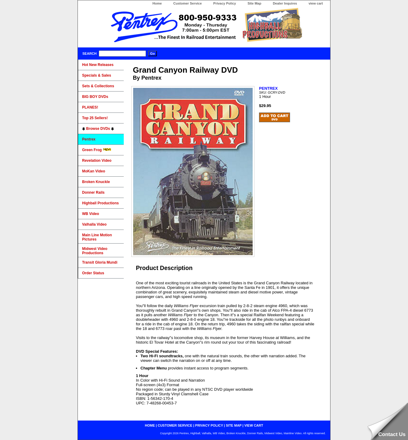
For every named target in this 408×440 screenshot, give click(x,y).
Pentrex (88, 139)
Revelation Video (96, 160)
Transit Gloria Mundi (99, 262)
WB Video (90, 214)
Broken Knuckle (96, 182)
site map (234, 425)
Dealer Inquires (285, 3)
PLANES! (90, 107)
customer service (175, 425)
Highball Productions (100, 203)
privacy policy (209, 425)
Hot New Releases (97, 65)
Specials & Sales (96, 75)
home (150, 425)
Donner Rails (93, 192)
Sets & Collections (98, 86)
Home (157, 3)
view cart (316, 3)
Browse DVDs (98, 128)
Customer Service (187, 3)
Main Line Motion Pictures (97, 237)
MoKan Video (93, 171)
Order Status (93, 273)
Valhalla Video (94, 224)
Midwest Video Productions (94, 251)
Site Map (254, 3)
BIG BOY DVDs (95, 97)
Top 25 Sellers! (95, 118)
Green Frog (96, 150)
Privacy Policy (224, 3)
